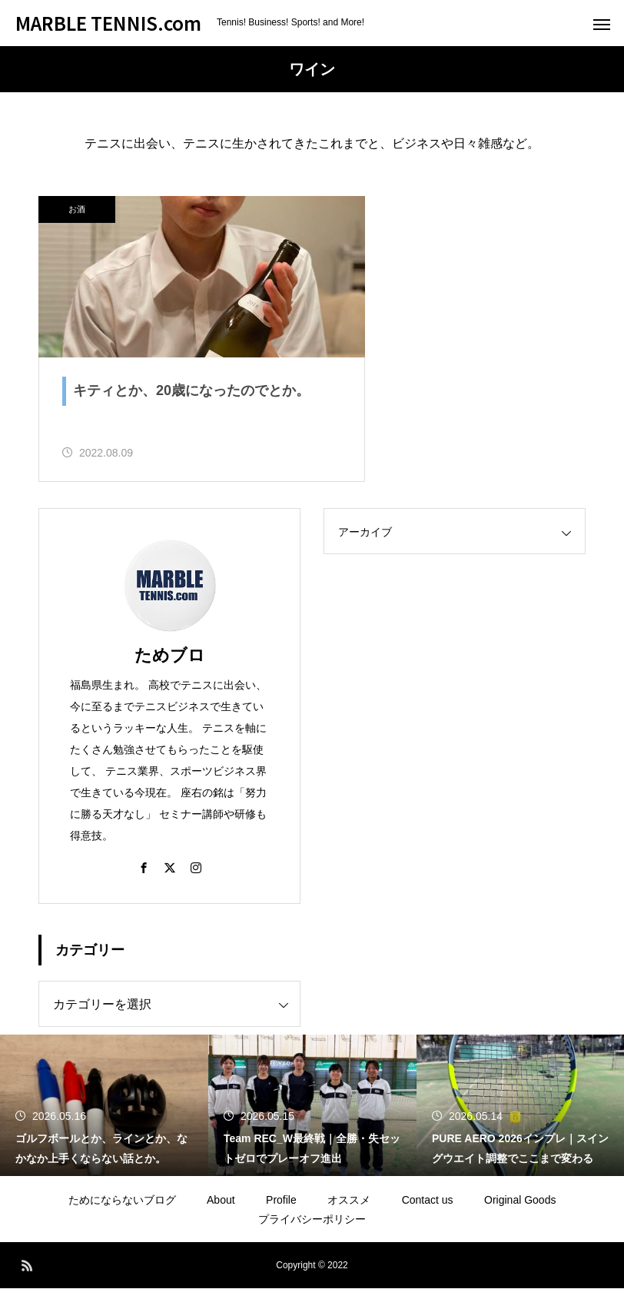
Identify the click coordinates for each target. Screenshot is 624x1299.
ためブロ (169, 666)
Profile (281, 1210)
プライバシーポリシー (312, 1230)
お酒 (76, 209)
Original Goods (520, 1210)
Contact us (427, 1210)
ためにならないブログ (122, 1210)
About (221, 1210)
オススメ (348, 1210)
